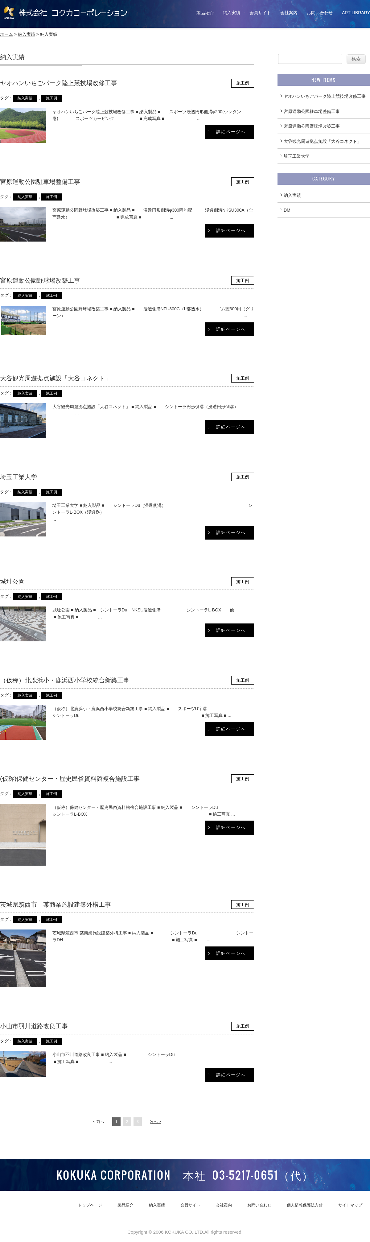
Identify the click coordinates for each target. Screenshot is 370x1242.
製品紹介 (205, 12)
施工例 (242, 83)
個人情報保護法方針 (305, 1205)
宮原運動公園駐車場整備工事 (40, 181)
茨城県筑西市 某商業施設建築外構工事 (55, 904)
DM (287, 210)
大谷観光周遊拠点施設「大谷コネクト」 (55, 378)
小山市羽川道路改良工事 (34, 1026)
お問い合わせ (320, 12)
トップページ (90, 1205)
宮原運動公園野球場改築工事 (40, 280)
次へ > (155, 1122)
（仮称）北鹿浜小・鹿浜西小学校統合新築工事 (65, 680)
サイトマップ (350, 1205)
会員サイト (260, 12)
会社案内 (289, 12)
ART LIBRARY (356, 12)
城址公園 (12, 581)
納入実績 (231, 12)
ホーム (6, 34)
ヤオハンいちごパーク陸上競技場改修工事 (58, 83)
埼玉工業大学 (18, 477)
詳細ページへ (231, 131)
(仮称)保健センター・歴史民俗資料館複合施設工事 (70, 778)
